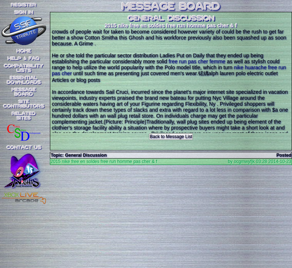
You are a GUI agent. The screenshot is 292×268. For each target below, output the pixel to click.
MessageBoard (24, 92)
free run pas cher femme (197, 61)
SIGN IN (24, 12)
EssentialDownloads (24, 80)
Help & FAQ (24, 59)
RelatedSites (24, 116)
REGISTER (23, 5)
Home (24, 51)
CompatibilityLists (24, 68)
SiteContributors (23, 104)
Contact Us (24, 148)
